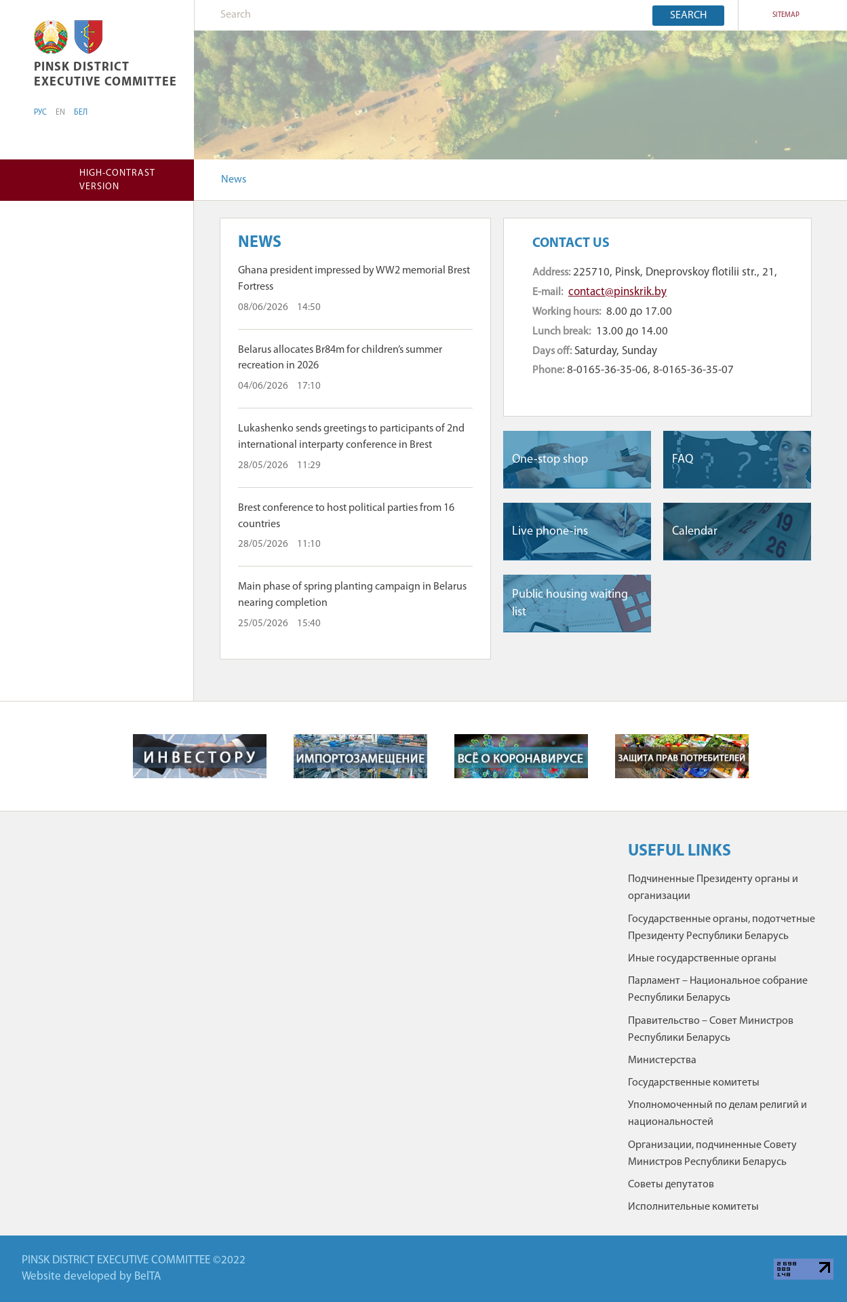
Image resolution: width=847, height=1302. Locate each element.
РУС (40, 113)
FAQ (682, 459)
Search (688, 15)
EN (60, 113)
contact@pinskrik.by (617, 292)
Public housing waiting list (570, 603)
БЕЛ (80, 113)
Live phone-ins (550, 531)
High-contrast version (117, 180)
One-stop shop (550, 459)
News (233, 179)
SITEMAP (786, 15)
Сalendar (694, 531)
